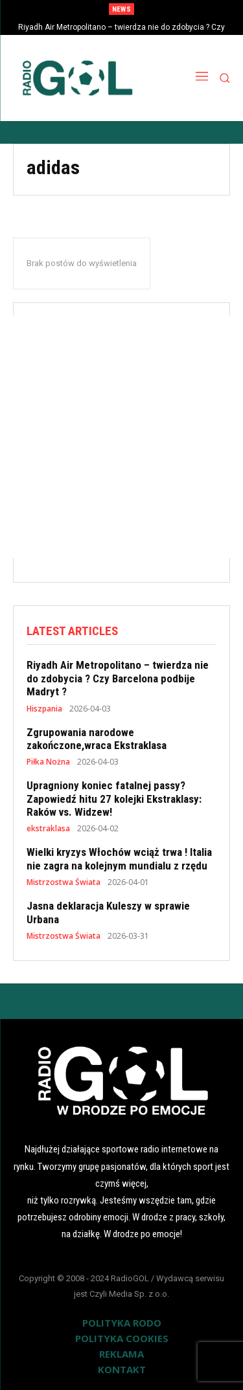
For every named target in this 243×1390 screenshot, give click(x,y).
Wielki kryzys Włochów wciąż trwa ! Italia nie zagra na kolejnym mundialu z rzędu (119, 858)
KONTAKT (122, 1369)
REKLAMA (121, 1353)
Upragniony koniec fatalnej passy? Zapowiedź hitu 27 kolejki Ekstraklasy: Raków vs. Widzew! (114, 798)
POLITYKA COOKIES (121, 1338)
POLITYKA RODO (121, 1322)
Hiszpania (44, 709)
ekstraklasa (48, 829)
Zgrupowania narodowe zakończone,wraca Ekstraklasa (97, 739)
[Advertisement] (121, 436)
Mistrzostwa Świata (63, 882)
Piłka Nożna (48, 762)
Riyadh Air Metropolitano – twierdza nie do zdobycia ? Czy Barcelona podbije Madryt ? (118, 678)
